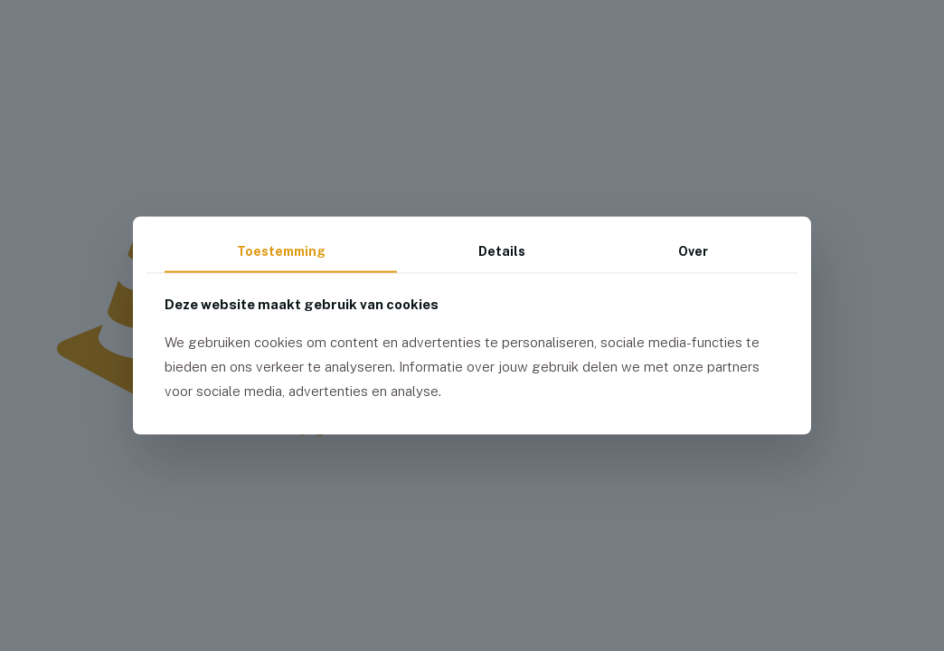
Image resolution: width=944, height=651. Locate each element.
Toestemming (281, 251)
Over (693, 251)
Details (501, 251)
